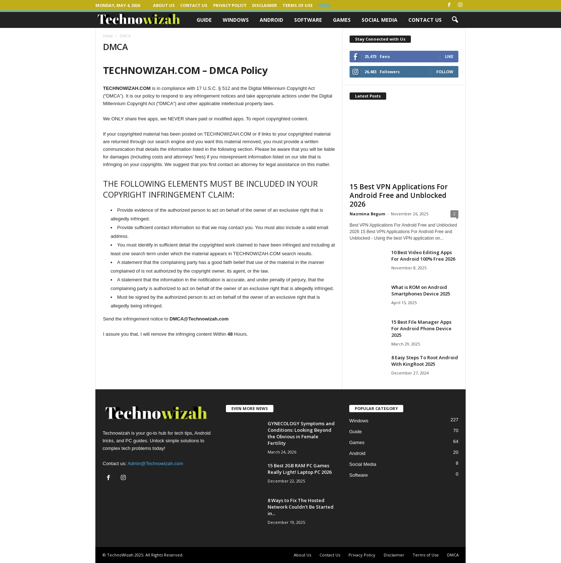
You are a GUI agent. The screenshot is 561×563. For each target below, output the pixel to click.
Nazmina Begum (367, 213)
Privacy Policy (229, 5)
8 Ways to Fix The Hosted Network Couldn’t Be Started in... (301, 507)
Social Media (379, 19)
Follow (444, 71)
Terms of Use (297, 5)
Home (108, 35)
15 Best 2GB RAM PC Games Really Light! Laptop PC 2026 (299, 468)
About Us (164, 5)
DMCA (324, 5)
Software (308, 19)
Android (271, 19)
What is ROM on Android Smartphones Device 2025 (420, 290)
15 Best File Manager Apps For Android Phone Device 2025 (421, 328)
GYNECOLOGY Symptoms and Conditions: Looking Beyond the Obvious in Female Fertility (301, 433)
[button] (455, 20)
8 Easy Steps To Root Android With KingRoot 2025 (424, 360)
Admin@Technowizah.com (155, 463)
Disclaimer (264, 5)
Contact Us (193, 5)
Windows (236, 19)
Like (449, 56)
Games (342, 19)
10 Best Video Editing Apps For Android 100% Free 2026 (423, 255)
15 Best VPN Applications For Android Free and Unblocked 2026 (399, 195)
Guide (204, 19)
